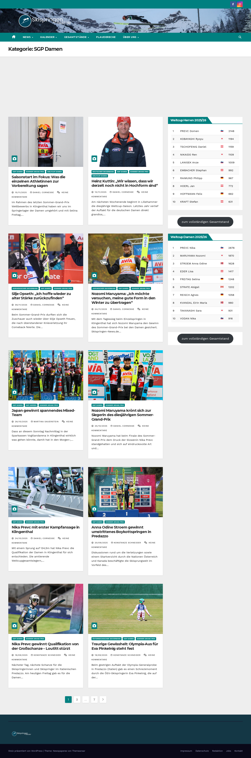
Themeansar (78, 751)
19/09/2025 (21, 655)
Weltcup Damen (54, 172)
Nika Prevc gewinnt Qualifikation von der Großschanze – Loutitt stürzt (45, 646)
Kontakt (238, 751)
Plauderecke (106, 37)
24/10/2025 (21, 538)
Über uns (130, 37)
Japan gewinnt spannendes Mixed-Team (43, 412)
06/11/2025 (21, 305)
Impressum (186, 751)
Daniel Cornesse (42, 192)
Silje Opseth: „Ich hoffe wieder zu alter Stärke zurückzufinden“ (41, 295)
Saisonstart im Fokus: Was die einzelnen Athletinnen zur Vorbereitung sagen (38, 181)
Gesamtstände (76, 37)
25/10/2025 (101, 426)
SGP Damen (18, 172)
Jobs (228, 751)
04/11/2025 (101, 309)
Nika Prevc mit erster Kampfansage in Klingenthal (46, 529)
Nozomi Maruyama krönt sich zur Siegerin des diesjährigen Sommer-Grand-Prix (123, 415)
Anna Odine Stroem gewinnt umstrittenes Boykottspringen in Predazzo (121, 531)
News (27, 37)
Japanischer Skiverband (104, 288)
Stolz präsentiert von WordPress (25, 751)
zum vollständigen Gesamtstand (205, 221)
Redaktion (217, 751)
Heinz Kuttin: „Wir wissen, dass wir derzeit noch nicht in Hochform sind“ (125, 183)
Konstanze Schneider (126, 543)
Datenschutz (202, 751)
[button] (240, 37)
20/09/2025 (102, 543)
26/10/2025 (21, 421)
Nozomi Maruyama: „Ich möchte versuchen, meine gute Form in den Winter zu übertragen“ (124, 298)
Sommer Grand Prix (35, 172)
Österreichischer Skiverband (106, 639)
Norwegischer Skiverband (25, 288)
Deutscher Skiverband (103, 172)
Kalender (47, 37)
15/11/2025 (21, 192)
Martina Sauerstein (45, 421)
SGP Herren (31, 405)
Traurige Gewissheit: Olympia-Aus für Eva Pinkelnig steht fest (125, 646)
